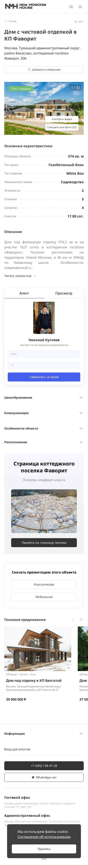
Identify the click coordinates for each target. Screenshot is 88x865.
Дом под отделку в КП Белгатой (34, 680)
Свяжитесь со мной (44, 377)
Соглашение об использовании (44, 836)
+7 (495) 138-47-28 (44, 766)
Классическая (44, 584)
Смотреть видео (62, 119)
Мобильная (44, 597)
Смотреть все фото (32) (62, 127)
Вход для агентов (17, 749)
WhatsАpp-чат (44, 777)
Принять (44, 849)
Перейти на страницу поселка (44, 543)
